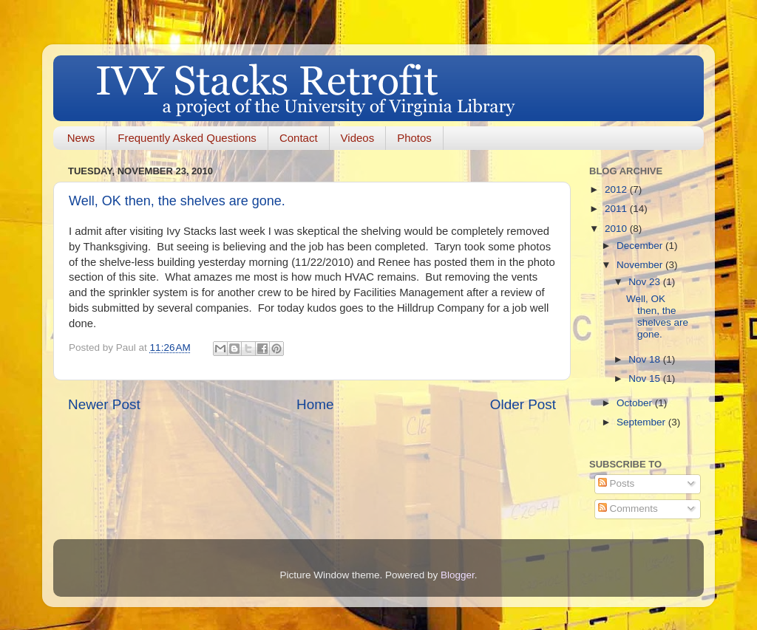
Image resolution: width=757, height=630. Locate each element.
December (641, 245)
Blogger (458, 575)
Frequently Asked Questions (187, 137)
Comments (628, 508)
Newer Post (104, 404)
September (642, 422)
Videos (358, 137)
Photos (414, 137)
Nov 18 (645, 359)
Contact (298, 137)
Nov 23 (645, 281)
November (641, 264)
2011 (617, 208)
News (81, 137)
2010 (617, 228)
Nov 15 (645, 378)
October (636, 402)
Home (314, 404)
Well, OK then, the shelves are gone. (177, 201)
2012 (617, 189)
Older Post (523, 404)
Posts (616, 483)
